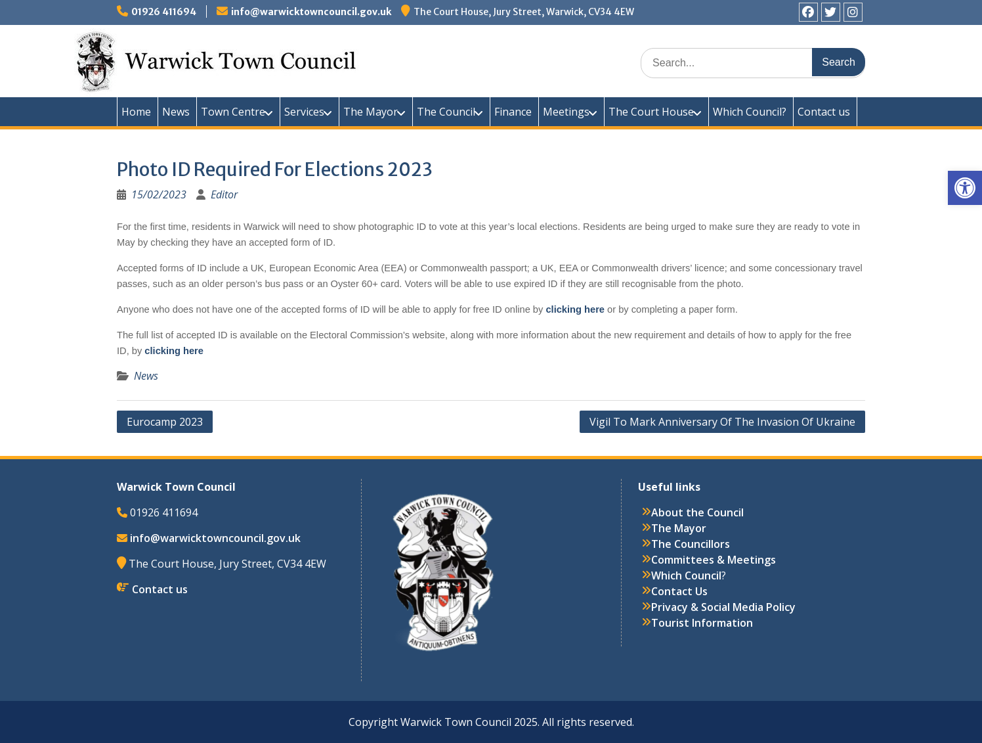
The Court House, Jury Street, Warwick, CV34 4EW (524, 12)
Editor (224, 194)
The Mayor (370, 111)
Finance (513, 111)
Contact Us (679, 591)
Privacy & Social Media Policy (723, 607)
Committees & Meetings (713, 559)
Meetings (566, 111)
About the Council (697, 512)
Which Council (686, 575)
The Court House (651, 111)
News (176, 111)
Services (304, 111)
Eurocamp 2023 (165, 422)
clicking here (576, 309)
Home (136, 111)
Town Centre (233, 111)
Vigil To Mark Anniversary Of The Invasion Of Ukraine (722, 422)
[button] (965, 188)
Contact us (824, 111)
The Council (446, 111)
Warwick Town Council (353, 59)
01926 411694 (163, 12)
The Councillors (690, 544)
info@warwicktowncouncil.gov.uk (311, 12)
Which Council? (749, 111)
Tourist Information (702, 623)
